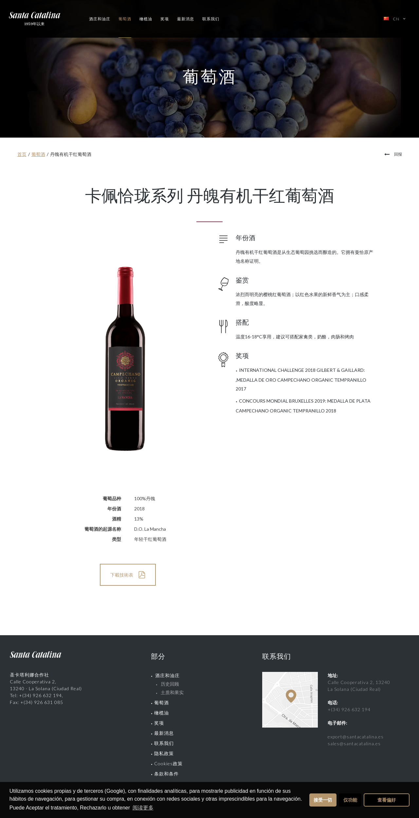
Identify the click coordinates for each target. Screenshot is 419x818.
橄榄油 (145, 18)
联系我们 (210, 18)
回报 (398, 154)
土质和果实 (172, 692)
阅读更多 (143, 807)
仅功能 (350, 800)
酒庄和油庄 (99, 18)
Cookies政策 (168, 763)
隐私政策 (164, 753)
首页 (22, 154)
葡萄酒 (124, 18)
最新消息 (185, 18)
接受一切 (323, 800)
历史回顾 (170, 684)
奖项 (164, 18)
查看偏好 (386, 800)
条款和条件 (166, 773)
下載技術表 (121, 575)
